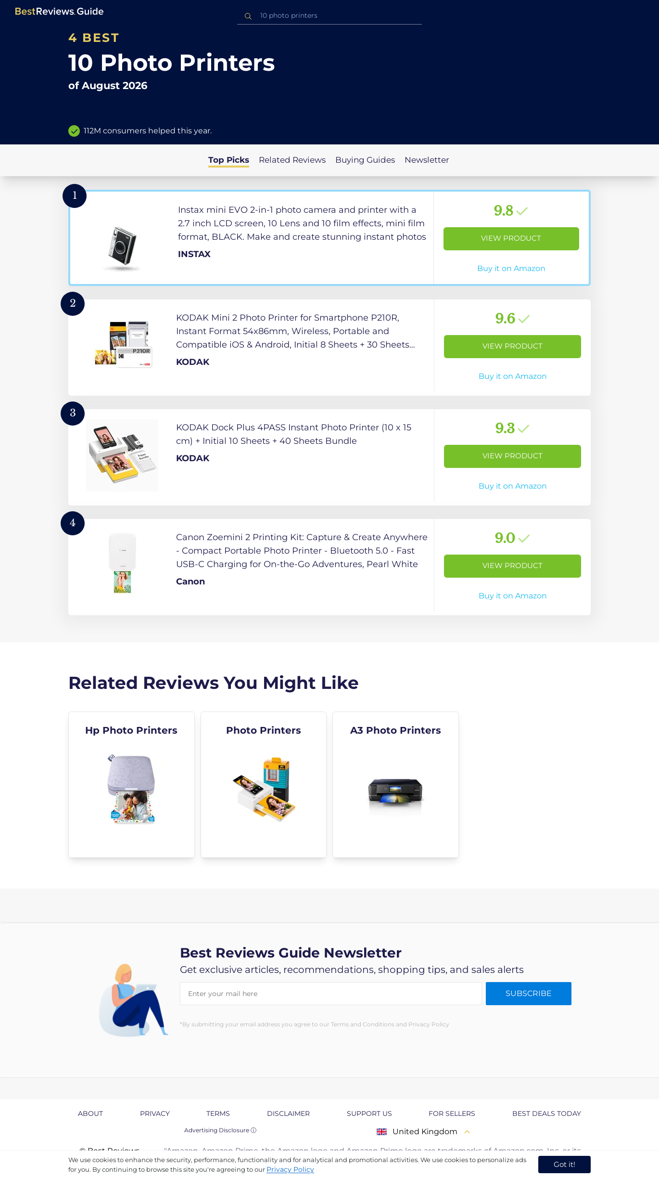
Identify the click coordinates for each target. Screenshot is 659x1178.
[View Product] (329, 238)
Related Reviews (292, 160)
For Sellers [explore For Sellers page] (452, 1113)
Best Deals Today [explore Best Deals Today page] (546, 1113)
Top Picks (228, 160)
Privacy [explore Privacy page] (155, 1113)
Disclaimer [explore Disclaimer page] (288, 1113)
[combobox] (329, 16)
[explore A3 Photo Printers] (395, 785)
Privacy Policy (290, 1169)
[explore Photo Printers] (264, 785)
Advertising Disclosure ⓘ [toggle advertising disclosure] (220, 1130)
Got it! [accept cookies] (564, 1164)
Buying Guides (365, 160)
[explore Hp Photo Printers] (131, 785)
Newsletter (427, 160)
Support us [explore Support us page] (369, 1113)
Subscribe (529, 993)
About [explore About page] (90, 1113)
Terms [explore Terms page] (218, 1113)
